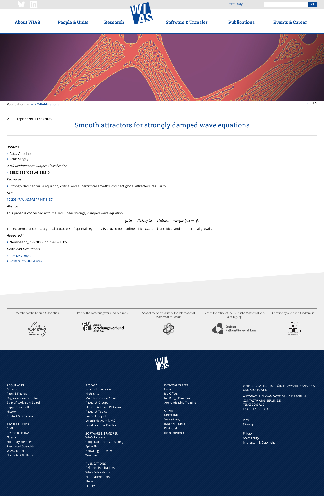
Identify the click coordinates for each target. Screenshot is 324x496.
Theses (90, 481)
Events (168, 389)
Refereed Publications (100, 468)
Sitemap (248, 424)
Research (114, 22)
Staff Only (235, 4)
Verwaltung (172, 419)
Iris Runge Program (177, 398)
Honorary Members (20, 442)
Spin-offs (91, 446)
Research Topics (96, 412)
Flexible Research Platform (103, 407)
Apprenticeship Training (180, 402)
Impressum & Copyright (259, 442)
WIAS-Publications (45, 104)
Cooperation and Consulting (104, 442)
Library (90, 486)
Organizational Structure (23, 398)
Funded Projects (96, 416)
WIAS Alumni (15, 451)
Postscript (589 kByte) (26, 261)
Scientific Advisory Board (23, 402)
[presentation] (162, 220)
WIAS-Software (95, 437)
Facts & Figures (17, 393)
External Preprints (98, 477)
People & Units (73, 22)
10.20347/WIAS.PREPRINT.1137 (30, 199)
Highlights (92, 393)
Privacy (248, 433)
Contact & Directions (20, 416)
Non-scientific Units (20, 455)
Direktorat (171, 415)
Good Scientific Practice (101, 425)
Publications (241, 22)
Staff (10, 428)
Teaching (91, 455)
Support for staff (18, 407)
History (12, 412)
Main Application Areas (101, 398)
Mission (12, 389)
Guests (11, 437)
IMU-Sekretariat (174, 424)
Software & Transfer (186, 22)
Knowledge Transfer (99, 451)
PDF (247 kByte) (21, 255)
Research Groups (97, 402)
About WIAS (27, 22)
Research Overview (98, 389)
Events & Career (290, 22)
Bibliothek (171, 428)
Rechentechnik (174, 433)
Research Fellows (18, 433)
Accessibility (251, 438)
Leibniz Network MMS (100, 421)
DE (307, 103)
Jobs (246, 420)
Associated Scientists (20, 446)
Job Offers (171, 393)
